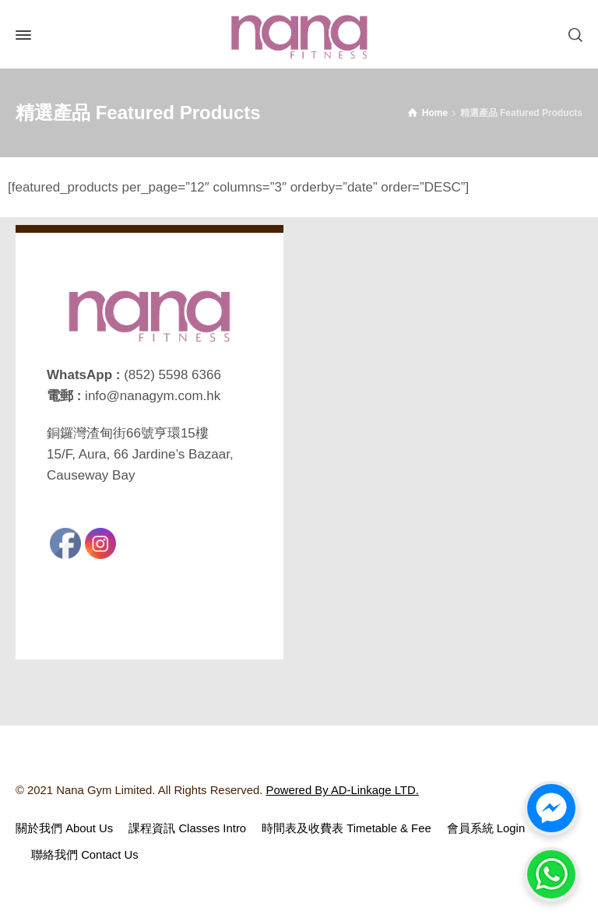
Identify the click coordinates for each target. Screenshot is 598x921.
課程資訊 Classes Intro (187, 828)
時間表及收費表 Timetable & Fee (346, 828)
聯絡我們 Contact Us (85, 855)
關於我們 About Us (64, 828)
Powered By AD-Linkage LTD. (342, 790)
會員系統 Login (486, 828)
